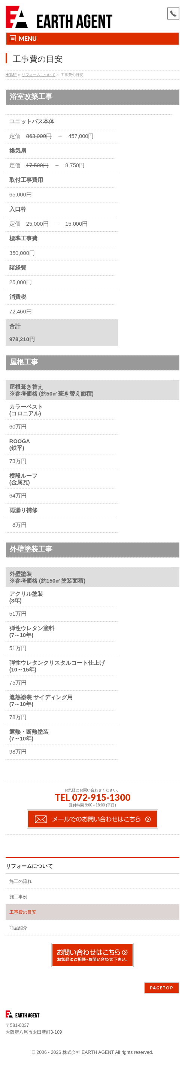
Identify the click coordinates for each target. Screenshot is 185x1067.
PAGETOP (161, 987)
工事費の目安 (22, 912)
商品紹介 (18, 928)
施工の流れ (20, 881)
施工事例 (18, 896)
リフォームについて (29, 866)
